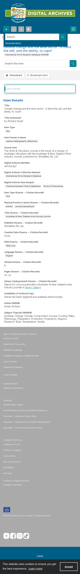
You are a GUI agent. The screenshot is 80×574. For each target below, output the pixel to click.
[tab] (40, 89)
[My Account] (21, 29)
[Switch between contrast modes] (28, 29)
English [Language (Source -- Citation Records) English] (9, 255)
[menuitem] (40, 338)
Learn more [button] (35, 568)
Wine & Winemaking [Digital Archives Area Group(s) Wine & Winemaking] (53, 186)
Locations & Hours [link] (11, 444)
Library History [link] (10, 361)
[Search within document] (73, 63)
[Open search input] (6, 29)
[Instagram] (20, 536)
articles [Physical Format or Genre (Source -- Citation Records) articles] (9, 206)
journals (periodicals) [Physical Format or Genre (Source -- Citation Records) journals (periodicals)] (24, 206)
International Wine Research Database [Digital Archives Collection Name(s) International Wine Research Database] (23, 176)
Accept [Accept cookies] (69, 566)
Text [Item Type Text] (8, 131)
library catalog (33, 287)
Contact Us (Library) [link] (12, 450)
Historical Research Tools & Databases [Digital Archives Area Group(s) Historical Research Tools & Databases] (23, 186)
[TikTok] (26, 536)
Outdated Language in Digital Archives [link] (21, 356)
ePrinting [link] (7, 473)
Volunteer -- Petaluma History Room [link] (20, 416)
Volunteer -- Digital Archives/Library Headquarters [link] (26, 422)
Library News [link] (9, 456)
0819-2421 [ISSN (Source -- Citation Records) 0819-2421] (10, 245)
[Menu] (73, 29)
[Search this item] (37, 63)
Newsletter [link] (8, 467)
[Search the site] (32, 37)
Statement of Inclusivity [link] (14, 344)
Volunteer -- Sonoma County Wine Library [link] (22, 428)
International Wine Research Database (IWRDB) (27, 55)
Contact (40, 556)
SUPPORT (7, 400)
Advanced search (13, 43)
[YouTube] (6, 536)
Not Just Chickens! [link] (12, 462)
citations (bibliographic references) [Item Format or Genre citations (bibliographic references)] (21, 141)
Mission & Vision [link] (11, 338)
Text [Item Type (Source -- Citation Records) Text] (8, 196)
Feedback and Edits (12, 485)
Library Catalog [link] (10, 375)
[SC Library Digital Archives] (40, 13)
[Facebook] (13, 536)
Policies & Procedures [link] (13, 388)
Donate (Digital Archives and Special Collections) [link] (25, 410)
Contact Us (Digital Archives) (16, 481)
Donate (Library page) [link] (13, 404)
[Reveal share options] (13, 29)
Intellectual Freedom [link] (13, 367)
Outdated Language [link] (12, 350)
